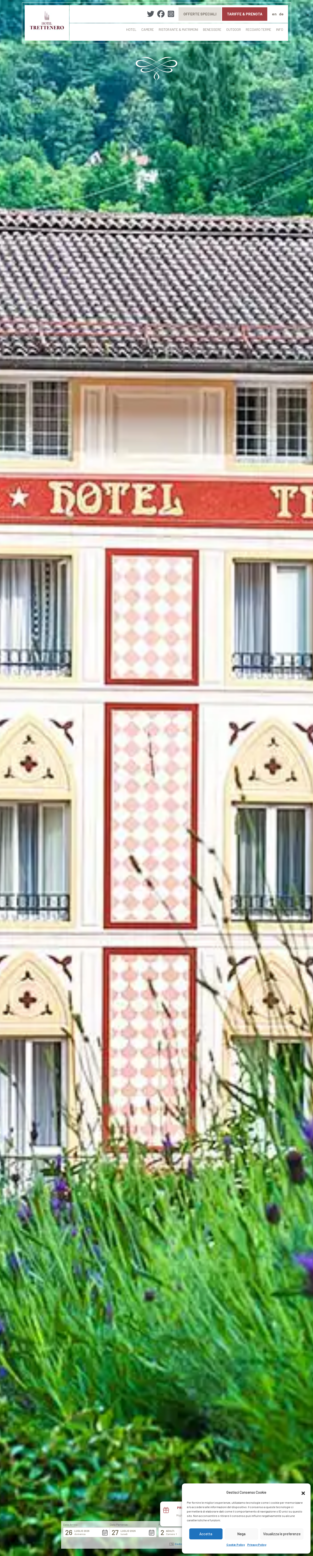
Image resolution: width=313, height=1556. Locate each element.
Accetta (205, 1534)
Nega (241, 1534)
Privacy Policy (256, 1544)
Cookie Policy (235, 1544)
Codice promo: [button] (181, 1544)
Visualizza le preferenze (282, 1534)
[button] (303, 1492)
